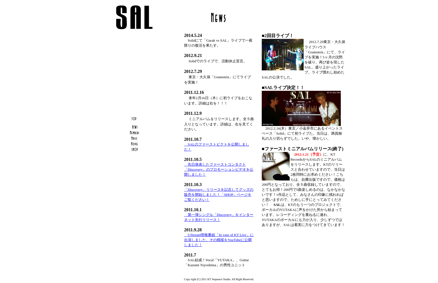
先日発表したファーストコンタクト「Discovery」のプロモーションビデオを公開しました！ (218, 169)
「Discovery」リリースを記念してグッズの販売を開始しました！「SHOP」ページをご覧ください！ (218, 194)
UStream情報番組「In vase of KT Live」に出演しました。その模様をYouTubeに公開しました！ (219, 240)
